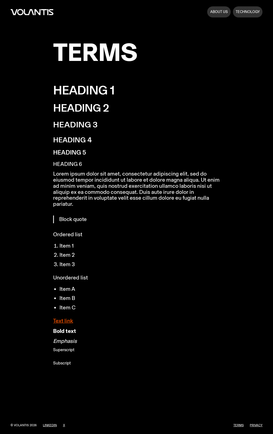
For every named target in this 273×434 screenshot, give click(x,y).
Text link (63, 320)
